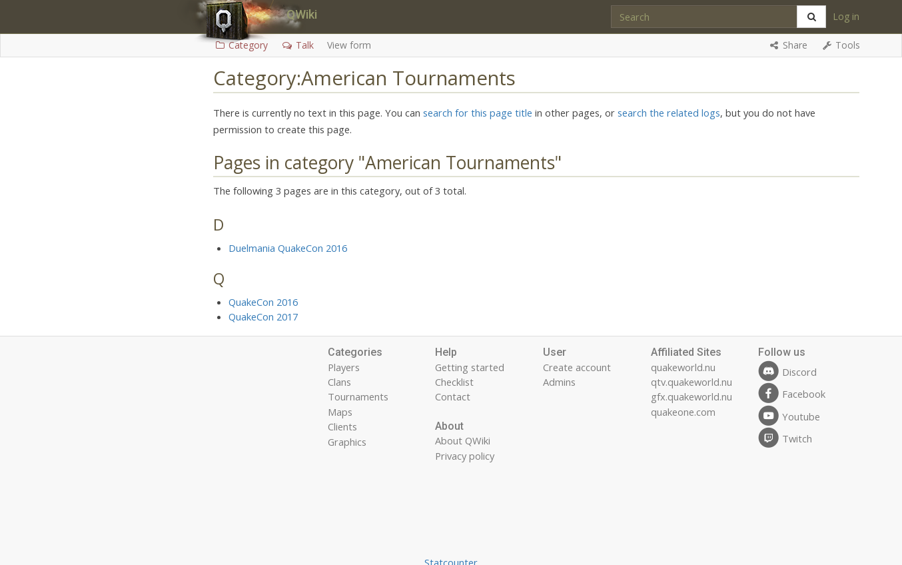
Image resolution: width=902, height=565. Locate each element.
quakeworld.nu (683, 367)
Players (344, 367)
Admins (559, 381)
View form (349, 45)
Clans (339, 381)
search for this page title (477, 112)
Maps (340, 411)
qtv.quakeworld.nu (691, 381)
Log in (846, 16)
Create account (577, 367)
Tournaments (358, 396)
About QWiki (462, 440)
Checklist (454, 381)
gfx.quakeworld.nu (691, 396)
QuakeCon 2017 (263, 316)
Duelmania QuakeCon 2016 (287, 248)
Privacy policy (464, 455)
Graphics (347, 441)
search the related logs (669, 112)
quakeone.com (683, 411)
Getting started (469, 367)
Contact (452, 396)
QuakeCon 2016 (263, 301)
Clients (342, 426)
